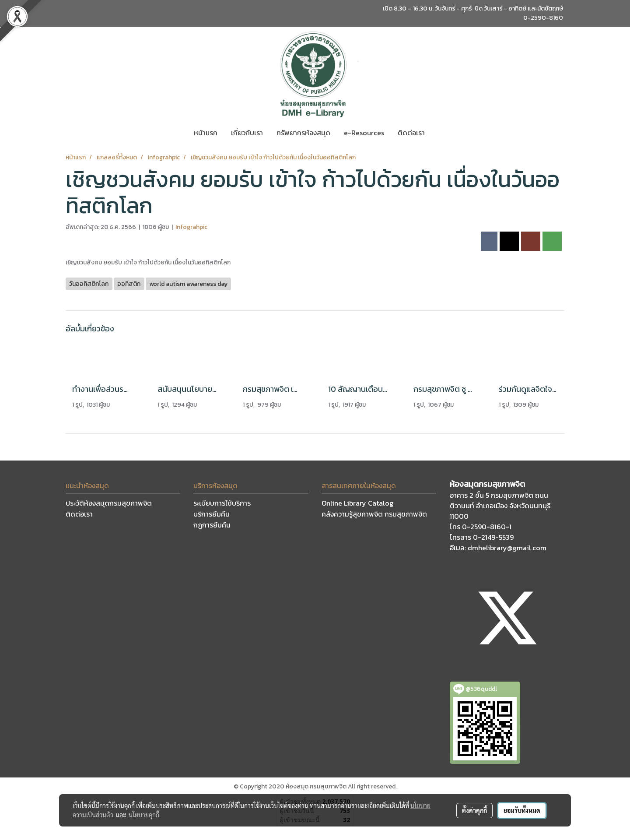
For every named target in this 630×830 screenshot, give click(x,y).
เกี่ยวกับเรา (247, 132)
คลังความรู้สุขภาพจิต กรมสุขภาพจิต (374, 514)
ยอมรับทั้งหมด (522, 810)
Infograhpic (191, 227)
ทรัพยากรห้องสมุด (303, 132)
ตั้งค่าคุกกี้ (474, 810)
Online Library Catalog (357, 503)
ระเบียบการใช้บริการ (222, 503)
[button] (439, 132)
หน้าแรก (205, 132)
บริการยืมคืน (211, 514)
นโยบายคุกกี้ (144, 815)
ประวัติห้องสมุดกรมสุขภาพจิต (109, 503)
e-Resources (364, 132)
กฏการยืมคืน (212, 525)
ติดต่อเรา (411, 132)
